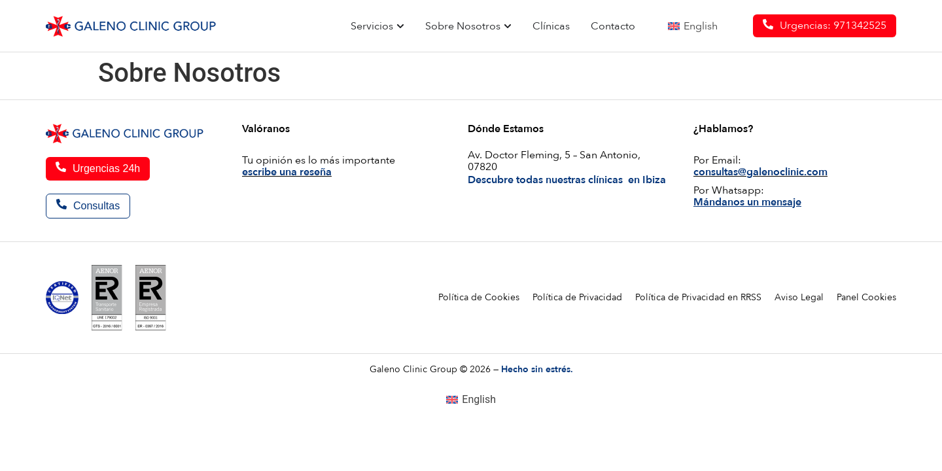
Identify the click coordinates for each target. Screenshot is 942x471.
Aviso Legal (799, 297)
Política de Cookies (478, 297)
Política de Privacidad (577, 297)
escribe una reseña (287, 172)
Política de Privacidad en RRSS (698, 297)
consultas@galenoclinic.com (760, 172)
